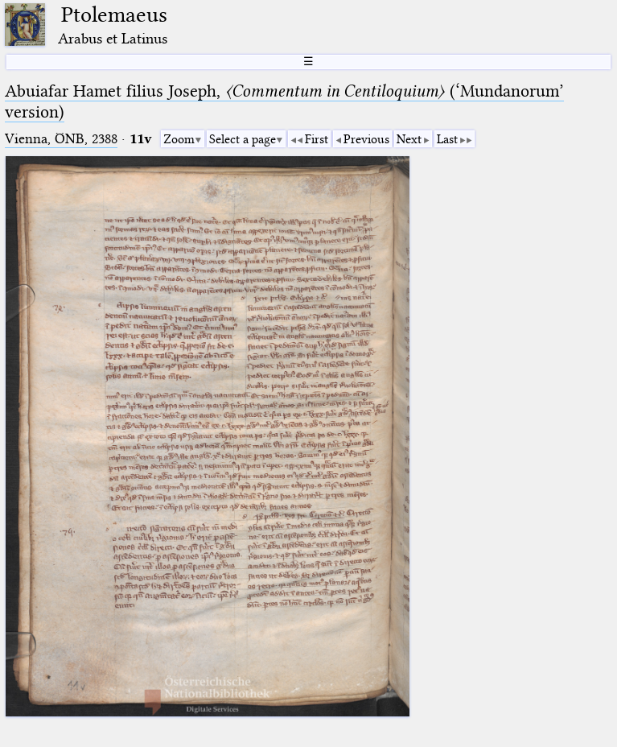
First (316, 139)
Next (409, 139)
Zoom (179, 139)
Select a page (242, 139)
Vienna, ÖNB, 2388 (61, 138)
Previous (366, 139)
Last (447, 139)
